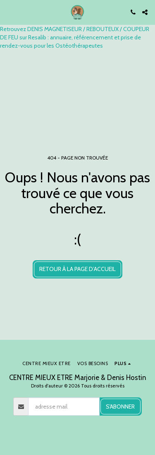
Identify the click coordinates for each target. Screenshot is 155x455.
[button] (9, 12)
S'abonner (120, 406)
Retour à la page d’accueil (77, 269)
